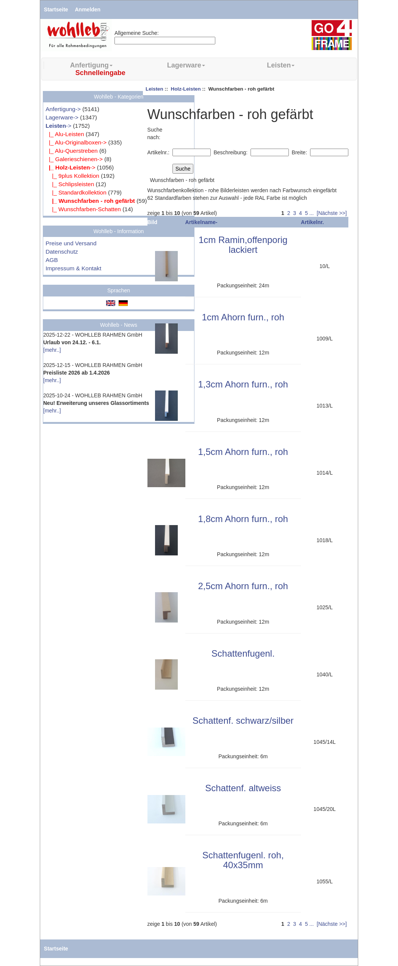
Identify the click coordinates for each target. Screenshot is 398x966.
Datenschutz (61, 251)
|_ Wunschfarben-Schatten (83, 209)
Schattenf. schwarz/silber (243, 720)
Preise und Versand (70, 243)
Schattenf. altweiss (243, 788)
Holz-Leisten (186, 89)
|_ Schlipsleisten (69, 184)
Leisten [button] (281, 65)
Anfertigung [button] (91, 65)
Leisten (154, 89)
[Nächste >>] (332, 213)
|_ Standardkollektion (76, 192)
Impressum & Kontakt (73, 268)
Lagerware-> (61, 117)
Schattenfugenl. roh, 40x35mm (243, 860)
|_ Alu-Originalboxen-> (76, 142)
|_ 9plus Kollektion (72, 175)
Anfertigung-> (63, 109)
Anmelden (88, 9)
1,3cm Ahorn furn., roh (243, 384)
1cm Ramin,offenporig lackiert (243, 245)
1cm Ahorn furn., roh (243, 317)
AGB (51, 260)
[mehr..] (52, 350)
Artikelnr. (312, 222)
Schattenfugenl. (243, 653)
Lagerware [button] (186, 65)
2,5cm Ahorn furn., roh (243, 586)
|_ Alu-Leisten (64, 134)
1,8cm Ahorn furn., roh (243, 519)
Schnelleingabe (100, 73)
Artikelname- (201, 222)
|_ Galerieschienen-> (74, 159)
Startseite (56, 9)
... (311, 213)
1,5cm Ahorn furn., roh (243, 452)
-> (58, 125)
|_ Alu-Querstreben (71, 150)
